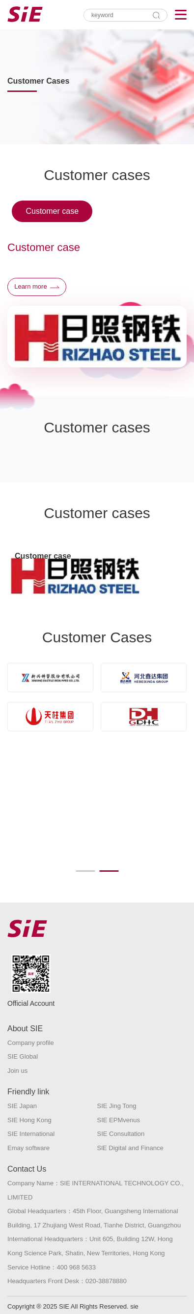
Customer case (52, 211)
